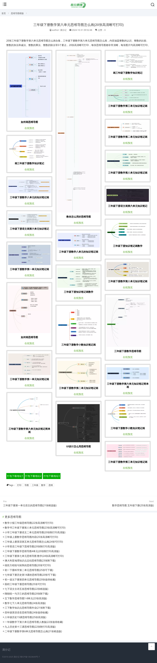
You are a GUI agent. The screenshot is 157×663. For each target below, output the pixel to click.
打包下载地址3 (52, 476)
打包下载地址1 (15, 476)
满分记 (17, 656)
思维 (51, 485)
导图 (27, 485)
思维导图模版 (17, 13)
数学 (43, 485)
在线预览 (29, 128)
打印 (19, 485)
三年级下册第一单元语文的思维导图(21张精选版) (30, 505)
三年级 (35, 485)
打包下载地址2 (33, 476)
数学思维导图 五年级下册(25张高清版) (133, 505)
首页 (4, 13)
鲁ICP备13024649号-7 (30, 656)
